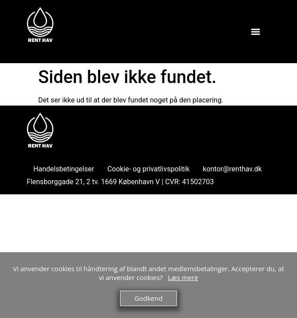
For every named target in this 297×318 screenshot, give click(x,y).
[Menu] (255, 31)
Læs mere (183, 277)
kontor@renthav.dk (232, 169)
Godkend (149, 298)
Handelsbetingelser (64, 169)
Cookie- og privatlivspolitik (148, 169)
